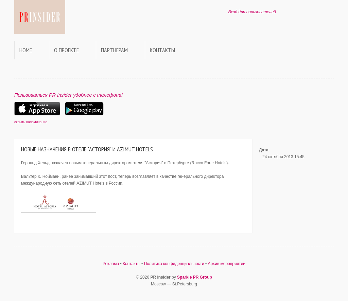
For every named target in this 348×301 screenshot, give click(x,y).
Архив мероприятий (227, 263)
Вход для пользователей (252, 12)
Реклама (111, 263)
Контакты (162, 50)
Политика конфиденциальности (174, 263)
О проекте (66, 50)
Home (25, 50)
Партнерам (114, 50)
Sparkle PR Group (194, 277)
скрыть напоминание (30, 122)
